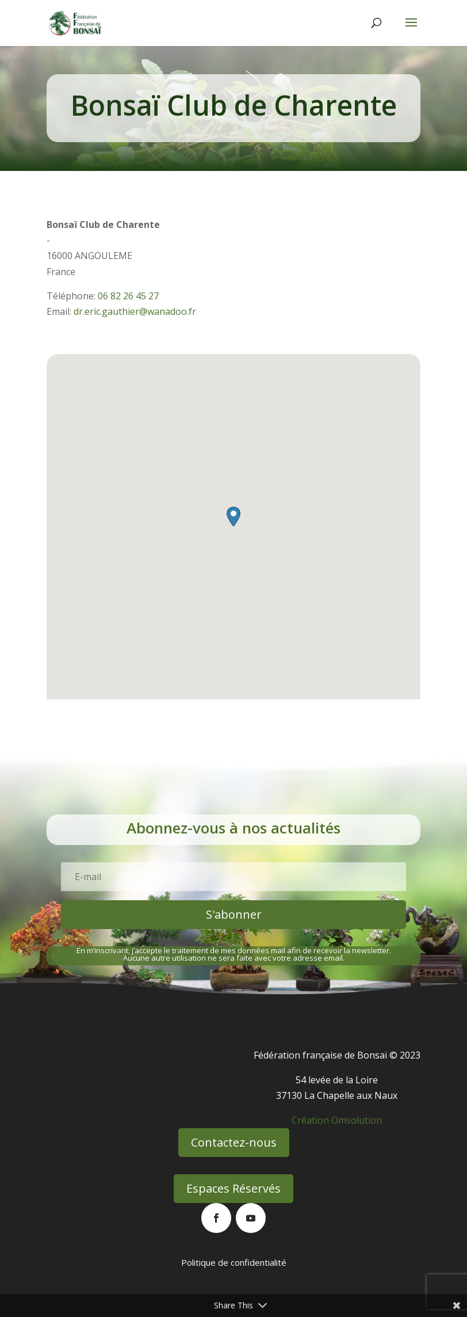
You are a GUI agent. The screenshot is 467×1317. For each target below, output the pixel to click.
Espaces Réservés (233, 1188)
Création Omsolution (337, 1120)
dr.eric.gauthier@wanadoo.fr (135, 311)
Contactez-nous (234, 1142)
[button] (233, 517)
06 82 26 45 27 (128, 296)
